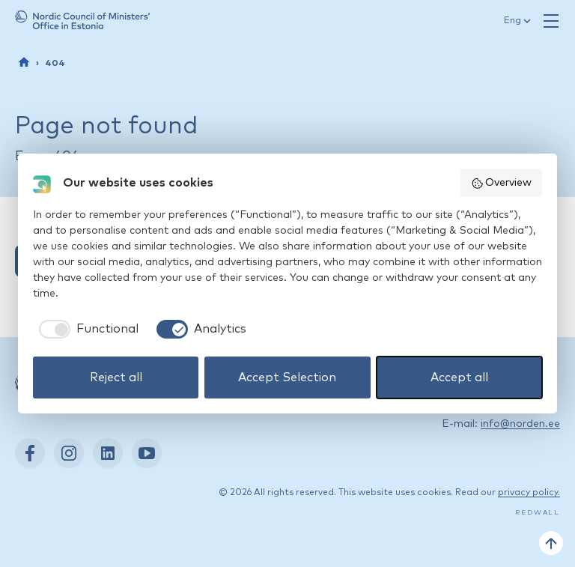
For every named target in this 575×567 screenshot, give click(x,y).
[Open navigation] (551, 21)
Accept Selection (287, 377)
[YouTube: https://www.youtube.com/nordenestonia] (147, 453)
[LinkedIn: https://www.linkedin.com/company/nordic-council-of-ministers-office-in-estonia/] (108, 453)
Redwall (537, 512)
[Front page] (24, 62)
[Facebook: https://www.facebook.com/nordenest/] (30, 453)
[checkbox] (86, 329)
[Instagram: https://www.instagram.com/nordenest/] (69, 453)
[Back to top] (551, 543)
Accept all (459, 377)
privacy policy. (529, 492)
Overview (501, 183)
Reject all (116, 377)
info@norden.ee (520, 424)
